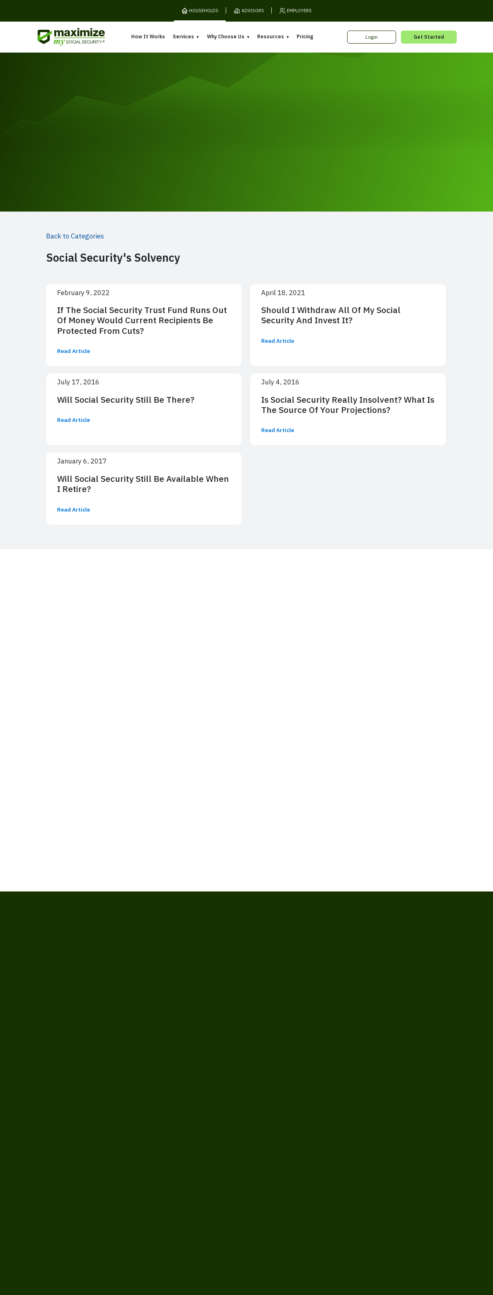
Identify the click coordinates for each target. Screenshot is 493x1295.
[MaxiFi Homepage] (58, 37)
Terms (122, 1156)
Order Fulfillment (278, 1156)
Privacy (146, 1156)
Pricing (305, 36)
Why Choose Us (225, 36)
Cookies (173, 1156)
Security (201, 1156)
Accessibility (234, 1156)
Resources (270, 36)
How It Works (148, 36)
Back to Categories (75, 236)
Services (183, 36)
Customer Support (329, 1156)
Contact (369, 1156)
